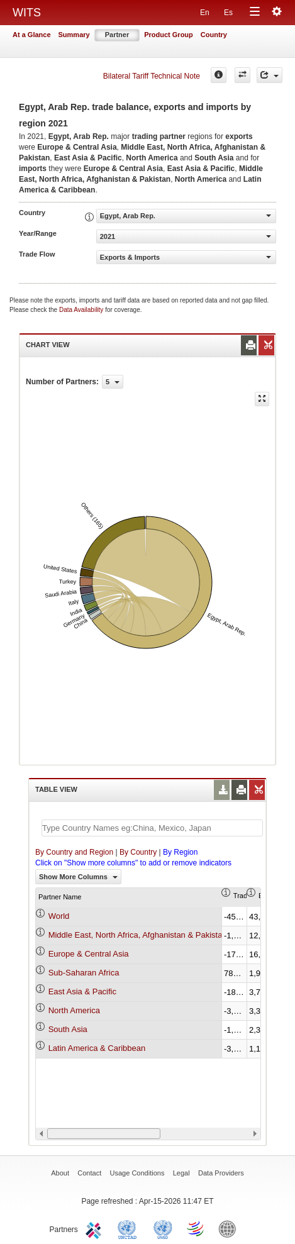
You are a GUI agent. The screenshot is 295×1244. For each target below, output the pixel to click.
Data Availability (82, 309)
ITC (95, 1228)
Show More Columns (78, 876)
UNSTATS (162, 1228)
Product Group (168, 34)
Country (214, 34)
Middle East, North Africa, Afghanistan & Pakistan (137, 935)
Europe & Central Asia (88, 953)
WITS (27, 12)
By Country (138, 852)
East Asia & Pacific (82, 991)
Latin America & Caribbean (97, 1048)
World (59, 916)
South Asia (67, 1029)
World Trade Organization (196, 1228)
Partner (117, 34)
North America (74, 1010)
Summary (74, 34)
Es (228, 12)
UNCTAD (129, 1228)
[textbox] (152, 827)
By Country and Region (74, 852)
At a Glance (32, 34)
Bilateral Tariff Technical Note (151, 76)
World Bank (230, 1228)
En (204, 12)
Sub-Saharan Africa (84, 972)
